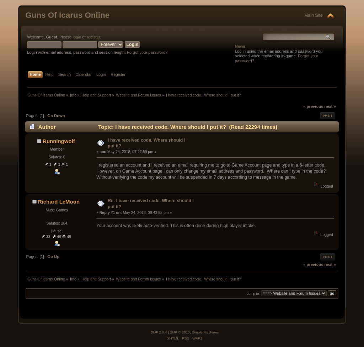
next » (330, 106)
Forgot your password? (147, 52)
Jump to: (253, 293)
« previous (313, 106)
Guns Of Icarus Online (67, 15)
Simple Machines (205, 332)
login (77, 37)
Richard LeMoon (59, 202)
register (93, 37)
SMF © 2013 (180, 332)
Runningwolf (59, 141)
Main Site (313, 15)
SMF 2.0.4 (159, 332)
